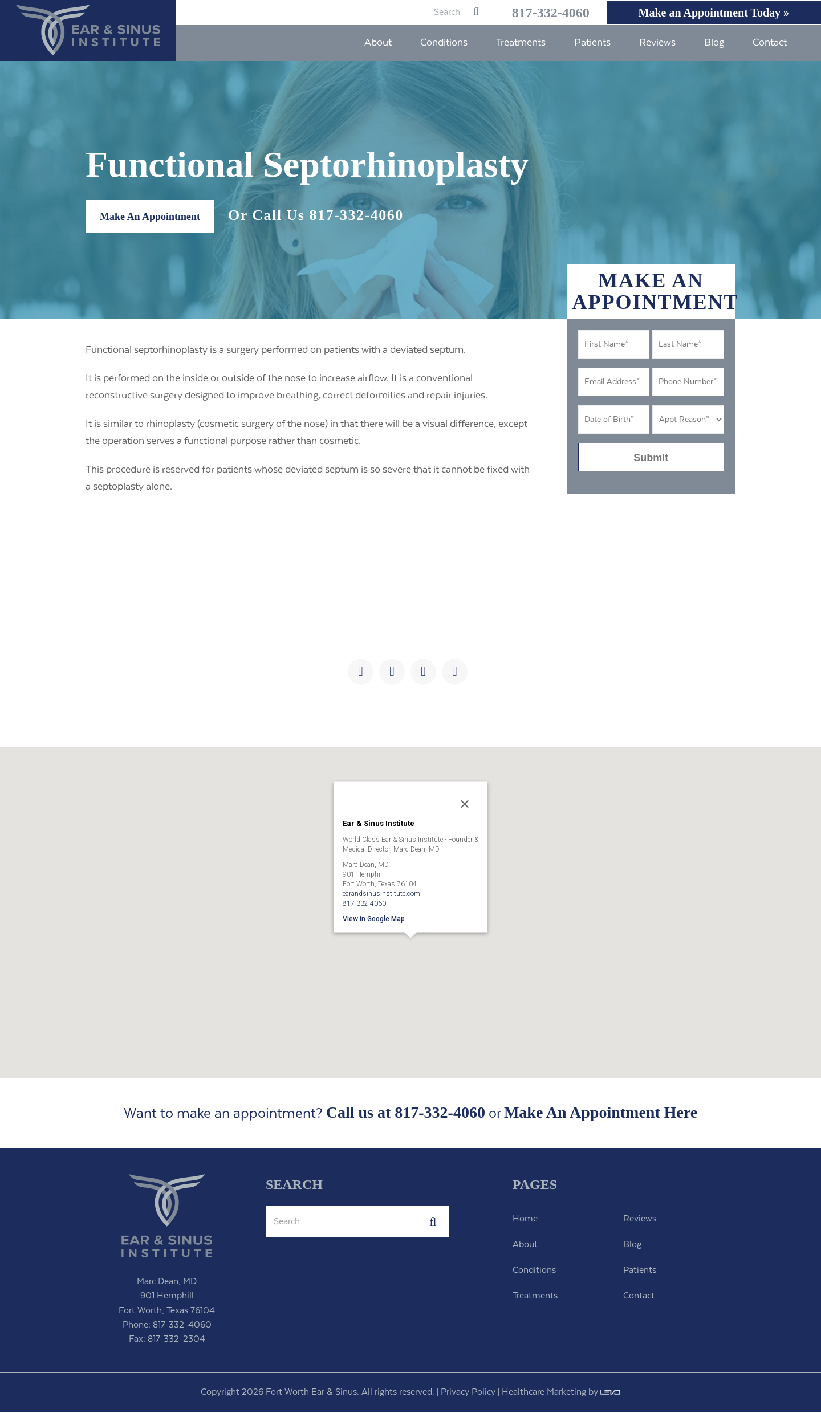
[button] (410, 954)
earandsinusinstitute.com (381, 894)
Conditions (534, 1270)
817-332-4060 (539, 12)
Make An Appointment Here (600, 1113)
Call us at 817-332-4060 (405, 1113)
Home (525, 1219)
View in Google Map (374, 919)
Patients (639, 1270)
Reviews (639, 1219)
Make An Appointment (150, 217)
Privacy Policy (468, 1392)
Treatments (535, 1296)
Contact (639, 1296)
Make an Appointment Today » (710, 12)
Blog (632, 1245)
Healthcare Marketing (544, 1392)
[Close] (464, 804)
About (525, 1245)
